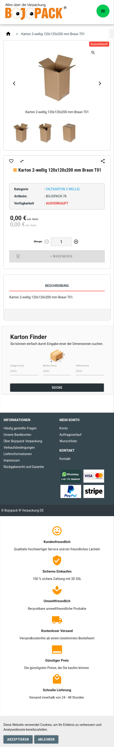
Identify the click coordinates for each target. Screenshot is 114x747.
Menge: (38, 241)
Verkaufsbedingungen (19, 447)
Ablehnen (46, 739)
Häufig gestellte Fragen (20, 428)
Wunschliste (68, 441)
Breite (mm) (50, 365)
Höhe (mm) (82, 365)
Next (100, 83)
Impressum (11, 460)
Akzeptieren (18, 739)
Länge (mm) (17, 365)
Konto (63, 428)
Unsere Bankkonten (17, 434)
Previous (14, 83)
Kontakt (64, 459)
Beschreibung (57, 286)
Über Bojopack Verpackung (22, 441)
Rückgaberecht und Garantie (23, 467)
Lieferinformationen (17, 454)
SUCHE (57, 388)
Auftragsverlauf (70, 434)
